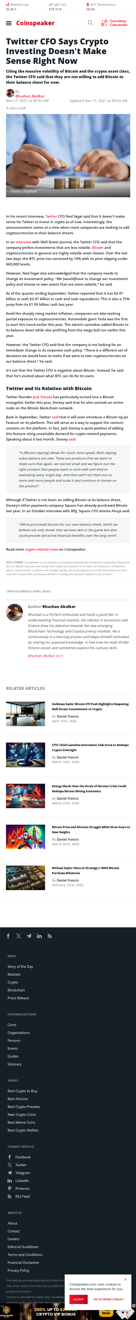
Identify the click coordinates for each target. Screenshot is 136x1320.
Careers (14, 1239)
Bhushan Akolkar (29, 96)
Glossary (14, 1064)
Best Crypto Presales (24, 1106)
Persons (14, 1040)
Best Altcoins (18, 1098)
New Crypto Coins (22, 1114)
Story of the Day (20, 966)
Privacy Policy (18, 1270)
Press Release (18, 998)
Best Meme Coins (21, 1122)
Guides (13, 1056)
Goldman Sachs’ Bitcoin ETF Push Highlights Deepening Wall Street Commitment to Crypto (90, 706)
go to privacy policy (109, 1299)
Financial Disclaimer (23, 1262)
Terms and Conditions (25, 1254)
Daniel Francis (68, 716)
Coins (12, 1024)
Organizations (19, 1032)
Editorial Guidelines (23, 1246)
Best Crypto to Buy (22, 1091)
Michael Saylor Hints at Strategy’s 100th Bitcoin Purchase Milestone (85, 870)
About (12, 1223)
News (46, 591)
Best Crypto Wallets (23, 1130)
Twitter (51, 216)
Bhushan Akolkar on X (45, 655)
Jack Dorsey (42, 397)
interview (23, 242)
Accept (78, 1299)
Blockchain (16, 990)
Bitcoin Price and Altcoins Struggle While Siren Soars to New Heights (91, 829)
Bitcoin (98, 247)
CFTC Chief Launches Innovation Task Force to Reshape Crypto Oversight (90, 747)
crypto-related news (41, 549)
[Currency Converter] (114, 23)
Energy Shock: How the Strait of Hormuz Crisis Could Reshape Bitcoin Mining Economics (89, 788)
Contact (14, 1231)
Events (13, 1048)
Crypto (13, 982)
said (55, 417)
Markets (14, 974)
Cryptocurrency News (23, 591)
